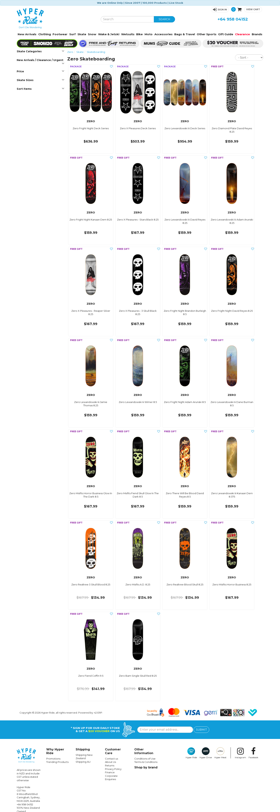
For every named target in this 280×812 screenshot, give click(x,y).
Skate (81, 34)
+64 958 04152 (233, 19)
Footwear (60, 34)
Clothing (44, 34)
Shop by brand (146, 767)
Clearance (242, 34)
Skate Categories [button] (40, 51)
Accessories (163, 34)
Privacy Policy (113, 768)
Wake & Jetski (108, 34)
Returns (109, 765)
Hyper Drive (206, 753)
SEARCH (164, 19)
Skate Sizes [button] (40, 80)
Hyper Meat (220, 753)
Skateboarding (96, 51)
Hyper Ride (191, 753)
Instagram (240, 753)
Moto (149, 34)
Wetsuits (128, 34)
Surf (72, 34)
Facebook (253, 753)
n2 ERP (98, 712)
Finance (110, 772)
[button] (220, 9)
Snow (92, 34)
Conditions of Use (145, 758)
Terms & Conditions (145, 761)
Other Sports (206, 34)
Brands (257, 34)
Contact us (111, 758)
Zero (70, 51)
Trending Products (57, 761)
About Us (110, 761)
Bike (139, 34)
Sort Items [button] (40, 88)
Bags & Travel (184, 34)
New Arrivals (27, 34)
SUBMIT (201, 729)
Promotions (53, 758)
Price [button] (40, 71)
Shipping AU (83, 761)
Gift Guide (225, 34)
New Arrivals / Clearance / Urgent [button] (40, 61)
